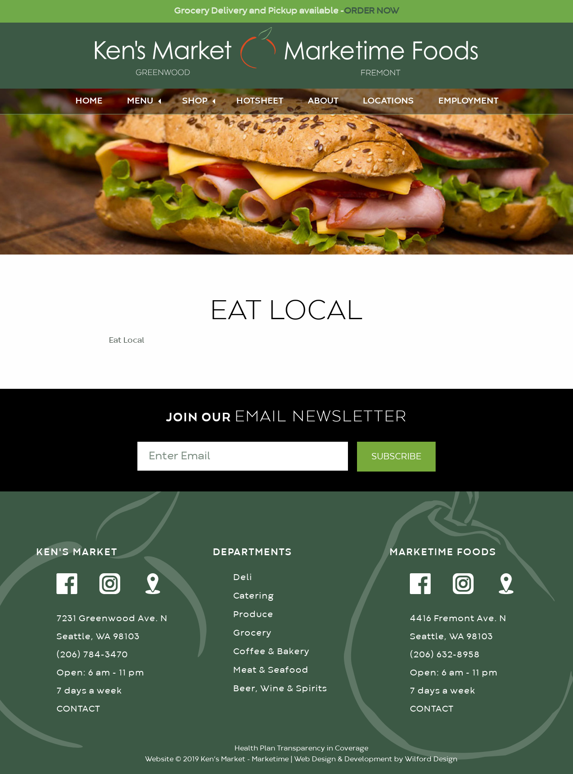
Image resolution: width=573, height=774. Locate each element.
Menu (140, 101)
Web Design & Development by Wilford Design (375, 759)
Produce (253, 614)
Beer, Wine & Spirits (280, 689)
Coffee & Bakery (271, 652)
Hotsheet (259, 101)
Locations (388, 101)
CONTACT (78, 709)
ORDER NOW (371, 11)
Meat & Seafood (271, 670)
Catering (253, 596)
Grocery (252, 633)
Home (89, 101)
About (323, 101)
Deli (242, 577)
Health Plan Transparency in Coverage (301, 749)
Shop (194, 101)
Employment (468, 101)
